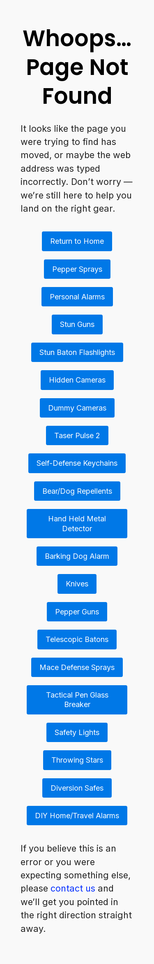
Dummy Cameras (77, 408)
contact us (73, 888)
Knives (77, 583)
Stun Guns (77, 324)
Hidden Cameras (77, 380)
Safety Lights (77, 732)
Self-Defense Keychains (77, 463)
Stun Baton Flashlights (77, 352)
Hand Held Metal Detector (77, 523)
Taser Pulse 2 (77, 435)
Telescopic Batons (77, 639)
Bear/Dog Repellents (77, 491)
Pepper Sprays (77, 269)
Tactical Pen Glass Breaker (77, 700)
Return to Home (77, 241)
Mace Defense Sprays (77, 667)
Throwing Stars (77, 760)
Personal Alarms (77, 296)
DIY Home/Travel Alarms (77, 815)
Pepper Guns (77, 611)
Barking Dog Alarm (77, 556)
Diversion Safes (77, 788)
